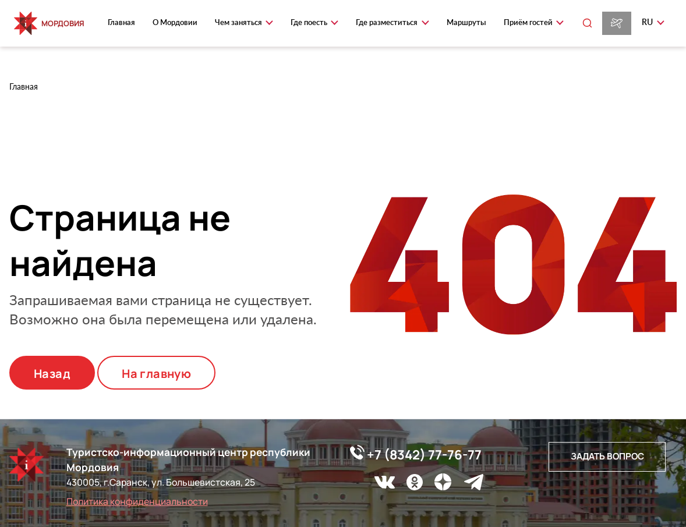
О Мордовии (175, 22)
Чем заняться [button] (239, 22)
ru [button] (648, 22)
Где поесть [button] (310, 22)
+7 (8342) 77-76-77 (416, 454)
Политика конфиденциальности (137, 501)
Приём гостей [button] (529, 22)
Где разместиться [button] (387, 22)
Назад (52, 373)
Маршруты (466, 22)
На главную (156, 373)
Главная (121, 22)
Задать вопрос (607, 456)
